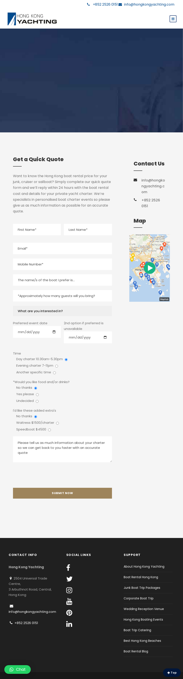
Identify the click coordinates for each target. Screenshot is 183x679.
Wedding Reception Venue (144, 609)
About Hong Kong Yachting (144, 566)
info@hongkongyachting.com (146, 4)
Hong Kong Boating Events (143, 619)
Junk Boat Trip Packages (142, 588)
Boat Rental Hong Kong (141, 577)
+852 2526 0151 (102, 4)
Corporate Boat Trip (139, 598)
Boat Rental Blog (136, 651)
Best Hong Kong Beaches (142, 641)
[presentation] (46, 475)
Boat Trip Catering (137, 630)
